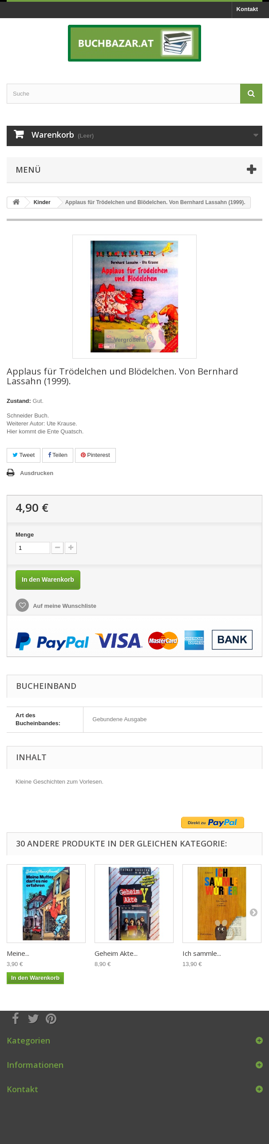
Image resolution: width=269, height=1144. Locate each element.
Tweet (23, 455)
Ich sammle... (201, 953)
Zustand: (19, 401)
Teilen (57, 455)
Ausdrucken (36, 473)
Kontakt (247, 9)
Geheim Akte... (116, 953)
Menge (25, 534)
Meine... (18, 953)
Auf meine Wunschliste (64, 606)
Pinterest (95, 455)
